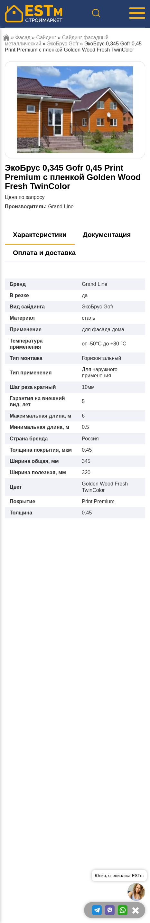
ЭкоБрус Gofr (63, 43)
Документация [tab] (107, 234)
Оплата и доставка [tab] (44, 252)
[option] (75, 110)
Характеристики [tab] (40, 234)
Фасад (22, 37)
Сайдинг (46, 37)
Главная (6, 37)
